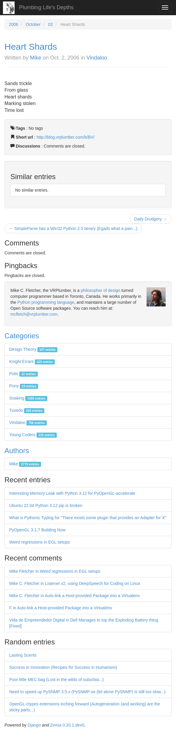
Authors (16, 451)
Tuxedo (26, 410)
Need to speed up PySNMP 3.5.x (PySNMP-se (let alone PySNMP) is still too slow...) (87, 691)
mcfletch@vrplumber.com (33, 314)
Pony (23, 385)
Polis (23, 373)
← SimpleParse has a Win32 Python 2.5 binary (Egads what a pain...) (73, 228)
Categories (21, 336)
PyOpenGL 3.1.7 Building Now (37, 529)
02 (50, 24)
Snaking (28, 398)
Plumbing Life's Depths (46, 7)
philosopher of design (100, 290)
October (33, 24)
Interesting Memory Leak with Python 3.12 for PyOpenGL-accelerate (72, 493)
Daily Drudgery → (150, 219)
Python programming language (45, 302)
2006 (13, 24)
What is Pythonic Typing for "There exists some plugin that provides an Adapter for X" (87, 517)
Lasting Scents (23, 655)
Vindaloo (97, 58)
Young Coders (33, 434)
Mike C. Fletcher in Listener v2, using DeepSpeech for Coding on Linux (74, 583)
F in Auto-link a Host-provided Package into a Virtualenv (60, 607)
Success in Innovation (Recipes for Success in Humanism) (63, 667)
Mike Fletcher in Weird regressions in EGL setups (54, 571)
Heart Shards (30, 46)
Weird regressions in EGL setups (39, 542)
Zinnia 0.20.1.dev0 (67, 725)
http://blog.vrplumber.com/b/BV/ (66, 137)
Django (34, 725)
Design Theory (33, 349)
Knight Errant (32, 361)
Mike (35, 58)
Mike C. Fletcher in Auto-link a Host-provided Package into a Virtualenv (74, 595)
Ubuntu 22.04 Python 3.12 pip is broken (45, 505)
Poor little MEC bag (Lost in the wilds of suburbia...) (56, 679)
